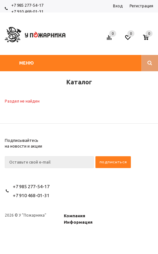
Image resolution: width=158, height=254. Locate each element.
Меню (26, 62)
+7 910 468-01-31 (27, 11)
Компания (74, 215)
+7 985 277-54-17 (27, 5)
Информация (78, 222)
